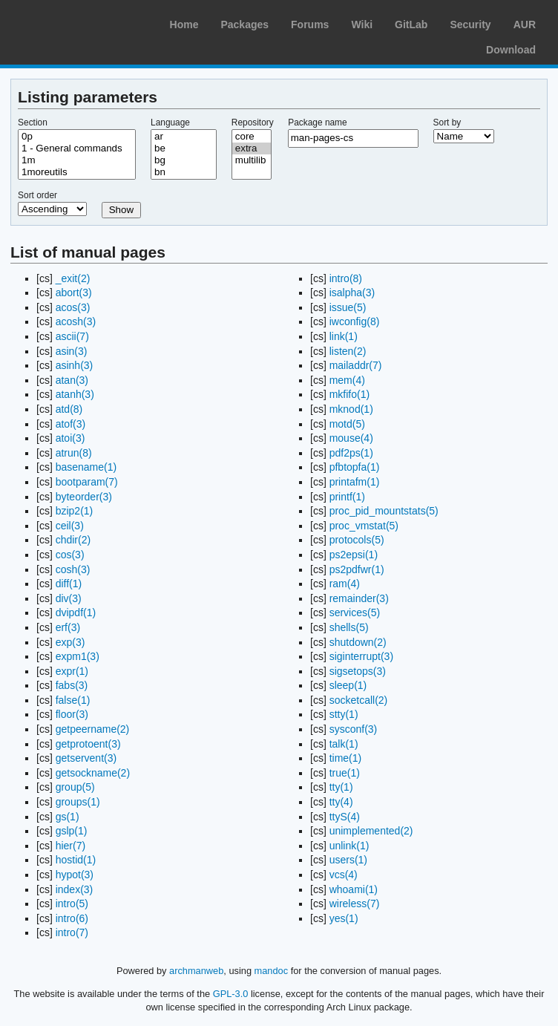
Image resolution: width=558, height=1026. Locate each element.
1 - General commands (77, 148)
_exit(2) (73, 278)
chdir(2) (73, 540)
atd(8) (69, 409)
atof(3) (70, 424)
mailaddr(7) (355, 365)
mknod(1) (351, 409)
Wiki (361, 24)
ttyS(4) (344, 817)
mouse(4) (351, 438)
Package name (317, 122)
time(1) (345, 758)
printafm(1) (354, 482)
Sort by (447, 122)
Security (470, 24)
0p (77, 137)
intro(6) (72, 918)
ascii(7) (72, 336)
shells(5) (349, 627)
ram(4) (344, 583)
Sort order (37, 195)
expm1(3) (77, 656)
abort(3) (74, 292)
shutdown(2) (358, 642)
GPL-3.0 (231, 993)
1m (77, 160)
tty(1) (341, 787)
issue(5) (348, 307)
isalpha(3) (352, 292)
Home (184, 24)
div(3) (69, 598)
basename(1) (86, 467)
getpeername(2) (93, 729)
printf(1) (347, 497)
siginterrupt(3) (361, 656)
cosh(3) (73, 569)
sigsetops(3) (357, 671)
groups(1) (78, 802)
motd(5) (347, 424)
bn (183, 172)
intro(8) (345, 278)
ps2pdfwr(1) (356, 569)
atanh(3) (75, 394)
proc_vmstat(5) (363, 526)
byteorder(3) (84, 497)
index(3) (74, 889)
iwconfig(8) (354, 321)
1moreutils (77, 172)
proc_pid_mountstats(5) (384, 511)
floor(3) (72, 714)
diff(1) (69, 583)
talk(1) (343, 744)
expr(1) (72, 671)
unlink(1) (349, 846)
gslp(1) (72, 831)
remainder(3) (359, 598)
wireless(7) (354, 903)
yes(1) (343, 918)
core (251, 137)
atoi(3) (70, 438)
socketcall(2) (358, 700)
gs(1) (67, 817)
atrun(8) (74, 453)
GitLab (411, 24)
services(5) (354, 612)
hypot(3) (74, 874)
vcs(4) (343, 874)
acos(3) (73, 307)
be (183, 148)
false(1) (73, 700)
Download (511, 50)
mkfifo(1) (349, 394)
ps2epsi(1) (353, 555)
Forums (310, 24)
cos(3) (70, 555)
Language (170, 122)
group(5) (75, 787)
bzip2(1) (74, 511)
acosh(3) (76, 321)
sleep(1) (348, 685)
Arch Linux (81, 22)
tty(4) (341, 802)
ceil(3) (70, 526)
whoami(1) (353, 889)
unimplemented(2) (371, 831)
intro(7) (72, 932)
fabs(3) (72, 685)
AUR (524, 24)
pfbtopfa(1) (354, 467)
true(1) (344, 773)
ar (183, 137)
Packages (244, 24)
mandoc (272, 970)
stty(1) (343, 714)
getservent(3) (86, 758)
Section (32, 122)
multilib (251, 160)
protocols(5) (356, 540)
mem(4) (347, 380)
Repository (253, 122)
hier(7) (70, 846)
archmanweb (196, 970)
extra (251, 148)
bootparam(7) (87, 482)
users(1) (348, 860)
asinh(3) (74, 365)
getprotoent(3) (88, 744)
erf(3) (68, 627)
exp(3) (70, 642)
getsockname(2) (93, 773)
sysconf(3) (353, 729)
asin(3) (72, 351)
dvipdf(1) (76, 612)
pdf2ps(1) (351, 453)
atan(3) (72, 380)
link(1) (343, 336)
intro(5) (72, 903)
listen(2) (348, 351)
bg (183, 160)
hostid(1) (76, 860)
